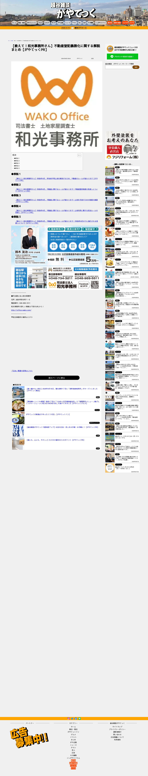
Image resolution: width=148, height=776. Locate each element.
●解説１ (17, 158)
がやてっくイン (31, 23)
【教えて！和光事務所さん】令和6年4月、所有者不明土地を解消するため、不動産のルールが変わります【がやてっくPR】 (56, 179)
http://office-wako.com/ (21, 310)
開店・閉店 (21, 23)
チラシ (74, 23)
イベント (47, 23)
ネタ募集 (90, 23)
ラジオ (132, 23)
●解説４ (17, 166)
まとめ (54, 23)
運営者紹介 (117, 732)
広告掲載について (117, 737)
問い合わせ (117, 734)
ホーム (14, 23)
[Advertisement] (74, 35)
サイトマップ (117, 726)
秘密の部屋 (117, 23)
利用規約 (117, 739)
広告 (84, 23)
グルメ (40, 23)
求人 (79, 23)
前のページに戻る (57, 377)
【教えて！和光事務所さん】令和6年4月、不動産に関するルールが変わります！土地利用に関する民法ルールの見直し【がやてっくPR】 (56, 211)
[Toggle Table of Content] (78, 155)
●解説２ (17, 161)
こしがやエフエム (100, 23)
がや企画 (60, 23)
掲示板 (110, 23)
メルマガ (125, 23)
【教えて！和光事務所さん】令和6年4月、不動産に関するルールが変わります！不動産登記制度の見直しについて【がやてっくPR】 (56, 190)
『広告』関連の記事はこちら (22, 371)
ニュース (67, 23)
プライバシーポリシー (117, 729)
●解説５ (17, 168)
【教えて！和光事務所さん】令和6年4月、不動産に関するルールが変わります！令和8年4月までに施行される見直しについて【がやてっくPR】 (56, 222)
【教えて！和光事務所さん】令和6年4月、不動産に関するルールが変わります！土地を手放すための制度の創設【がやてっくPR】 (56, 201)
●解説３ (17, 163)
